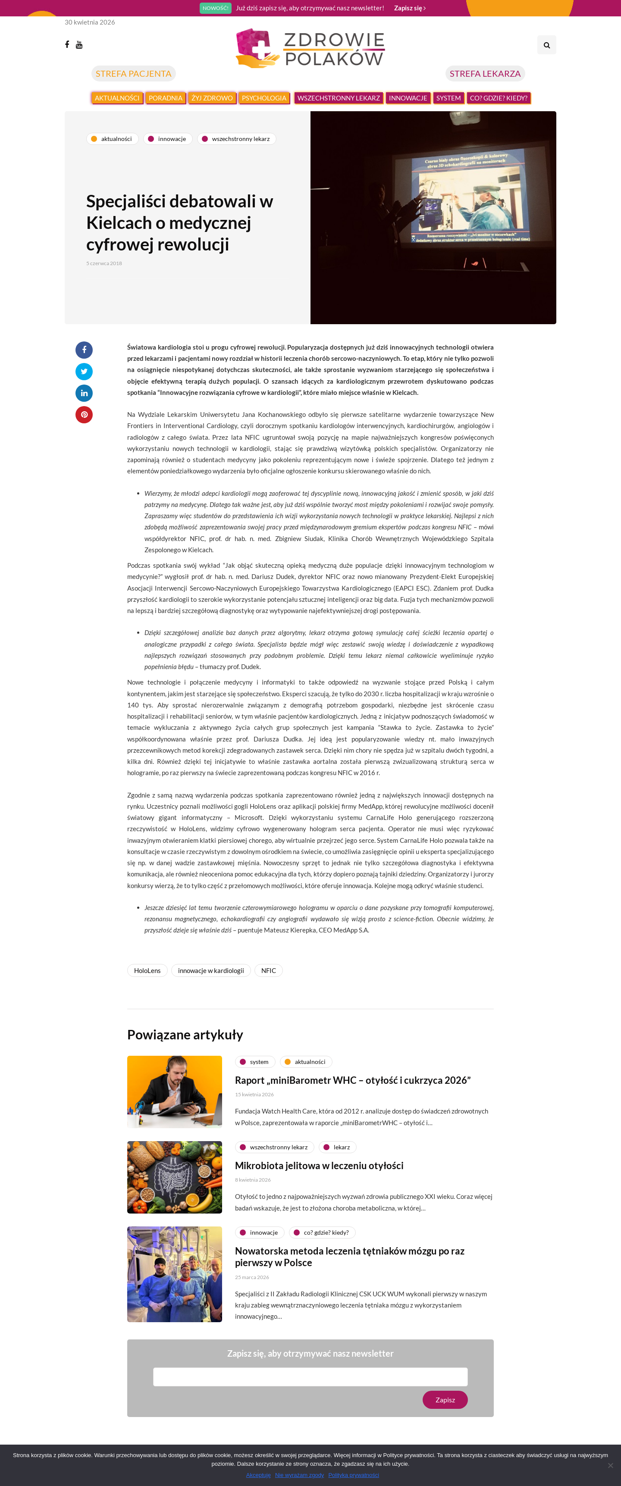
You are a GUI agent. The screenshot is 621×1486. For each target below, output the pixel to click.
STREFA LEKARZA (485, 73)
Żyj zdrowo (212, 98)
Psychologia (264, 98)
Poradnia (165, 98)
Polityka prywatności (353, 1475)
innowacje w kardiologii (211, 970)
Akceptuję (258, 1475)
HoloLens (147, 970)
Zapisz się (410, 8)
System (448, 98)
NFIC (268, 970)
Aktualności (117, 98)
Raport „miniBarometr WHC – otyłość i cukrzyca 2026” (353, 1089)
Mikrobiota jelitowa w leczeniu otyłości (319, 1174)
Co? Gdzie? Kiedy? (498, 98)
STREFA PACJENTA (134, 73)
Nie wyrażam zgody (299, 1475)
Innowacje (408, 98)
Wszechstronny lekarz (339, 98)
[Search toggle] (546, 44)
